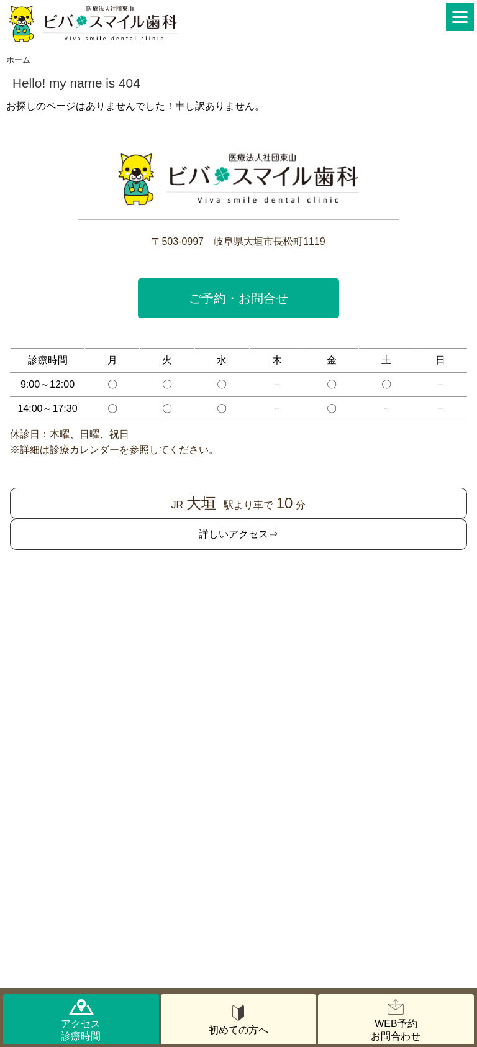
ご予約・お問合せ (238, 298)
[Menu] (460, 17)
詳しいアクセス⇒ (238, 534)
